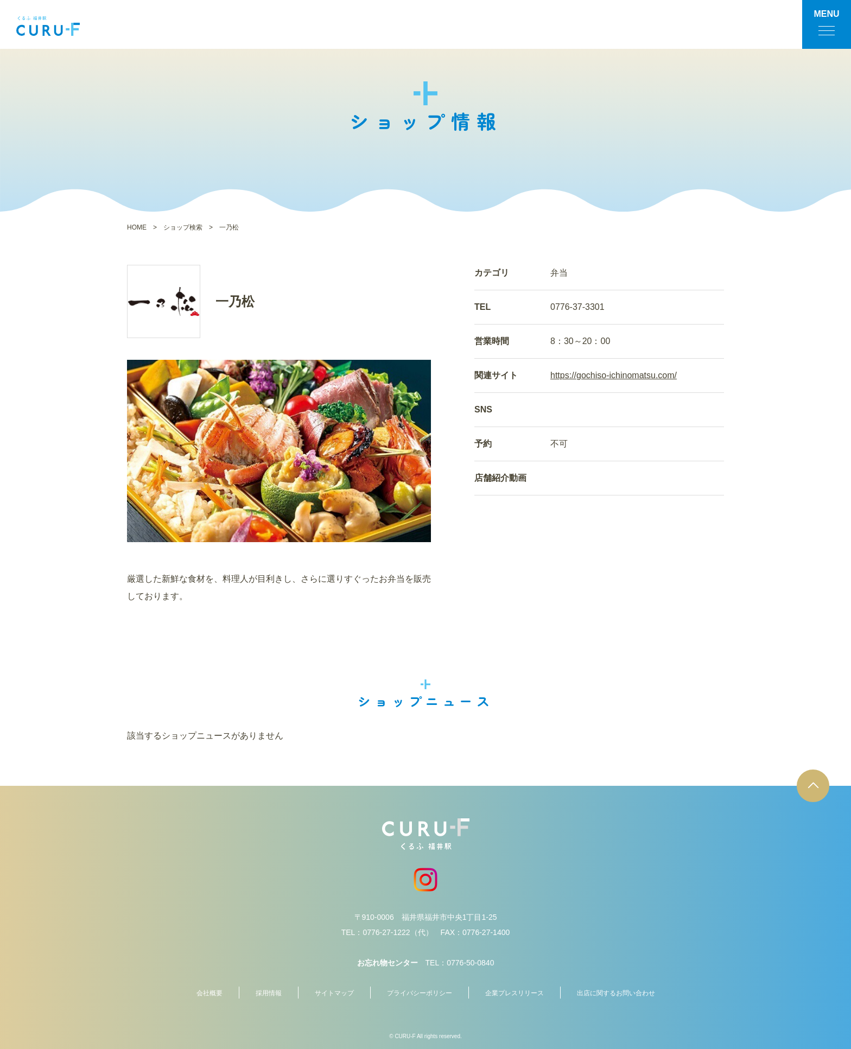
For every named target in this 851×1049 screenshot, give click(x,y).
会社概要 (209, 993)
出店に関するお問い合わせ (616, 993)
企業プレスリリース (514, 993)
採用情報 (269, 993)
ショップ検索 (182, 227)
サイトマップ (334, 993)
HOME (137, 227)
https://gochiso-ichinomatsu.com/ (613, 375)
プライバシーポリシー (419, 993)
